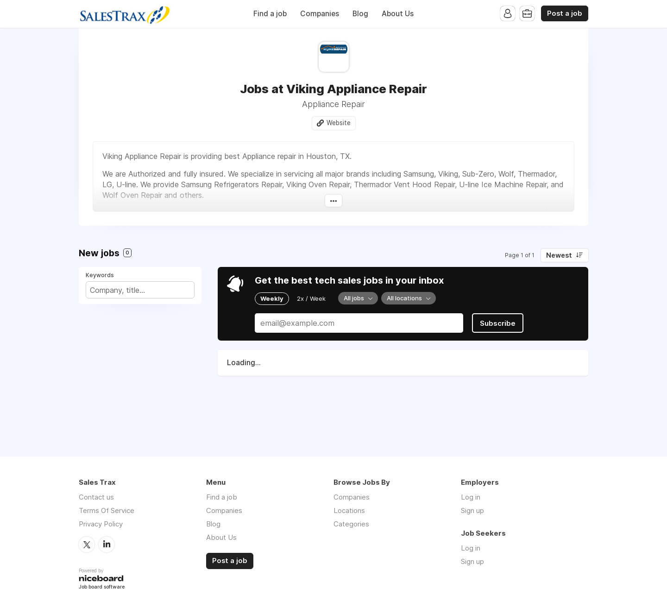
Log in (470, 497)
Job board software (102, 587)
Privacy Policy (101, 523)
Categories (351, 523)
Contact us (96, 497)
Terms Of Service (106, 510)
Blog (360, 13)
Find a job (270, 13)
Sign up (472, 510)
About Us (398, 13)
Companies (319, 13)
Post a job (564, 13)
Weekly (271, 298)
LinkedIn (106, 544)
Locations (349, 510)
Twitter (86, 544)
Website (339, 123)
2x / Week (311, 298)
